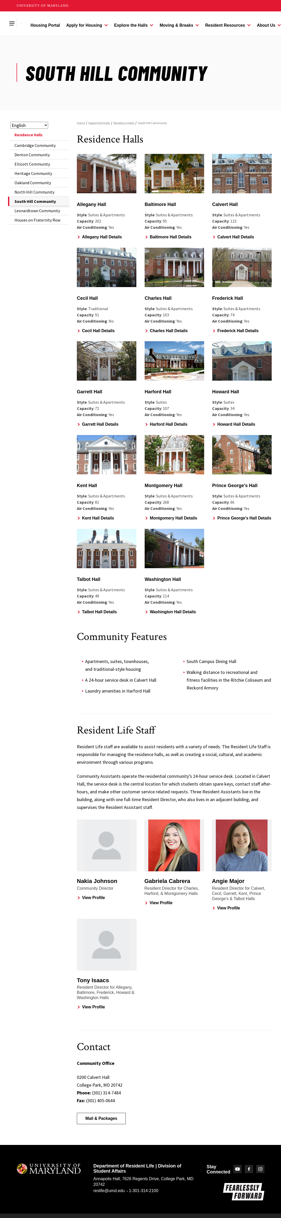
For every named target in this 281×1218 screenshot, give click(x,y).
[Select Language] (29, 125)
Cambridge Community (35, 145)
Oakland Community (32, 182)
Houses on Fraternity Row (37, 220)
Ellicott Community (32, 164)
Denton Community (32, 154)
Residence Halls (28, 134)
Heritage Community (33, 173)
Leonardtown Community (37, 210)
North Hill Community (34, 192)
